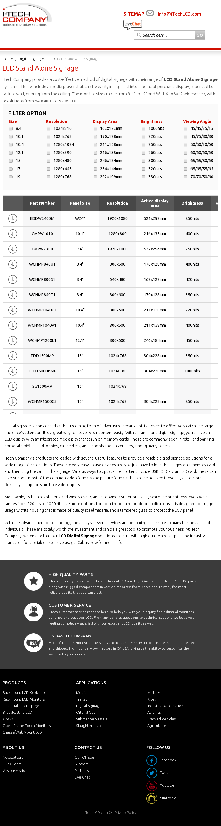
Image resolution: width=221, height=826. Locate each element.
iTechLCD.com (96, 812)
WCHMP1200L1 (42, 340)
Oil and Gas (85, 712)
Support (81, 764)
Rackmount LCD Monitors (24, 699)
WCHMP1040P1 (42, 325)
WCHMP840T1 (42, 294)
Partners (82, 770)
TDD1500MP (42, 355)
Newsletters (13, 757)
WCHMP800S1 (42, 279)
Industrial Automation (165, 706)
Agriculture (156, 726)
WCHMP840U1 (42, 264)
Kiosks (8, 719)
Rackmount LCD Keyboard (24, 692)
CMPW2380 (42, 249)
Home (8, 59)
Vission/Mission (15, 770)
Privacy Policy (125, 812)
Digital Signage (89, 706)
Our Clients (12, 764)
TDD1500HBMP (42, 371)
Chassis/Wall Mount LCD (22, 732)
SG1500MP (42, 386)
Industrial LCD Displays (21, 706)
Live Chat (82, 777)
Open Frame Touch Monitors (27, 726)
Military (153, 692)
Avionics (154, 712)
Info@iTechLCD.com (179, 13)
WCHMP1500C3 (42, 401)
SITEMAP (133, 13)
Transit (81, 699)
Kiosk (151, 699)
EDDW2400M (42, 218)
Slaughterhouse (89, 726)
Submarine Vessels (91, 719)
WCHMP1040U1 (42, 310)
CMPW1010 (42, 233)
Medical (82, 692)
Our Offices (84, 757)
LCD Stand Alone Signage (78, 59)
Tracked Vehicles (161, 719)
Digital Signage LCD (35, 59)
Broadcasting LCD (17, 712)
